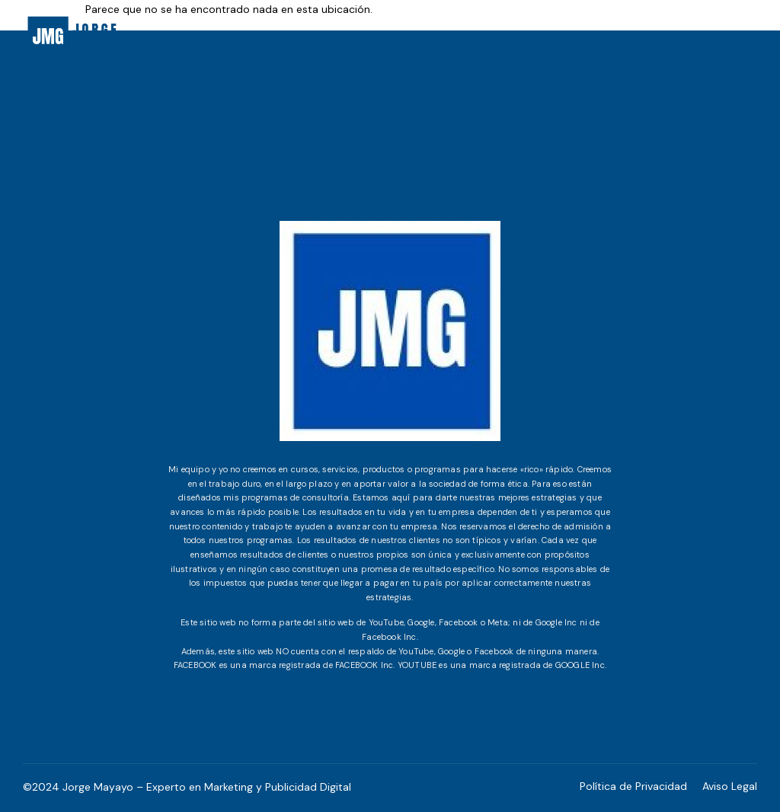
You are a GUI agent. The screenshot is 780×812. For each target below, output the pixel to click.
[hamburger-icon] (747, 41)
